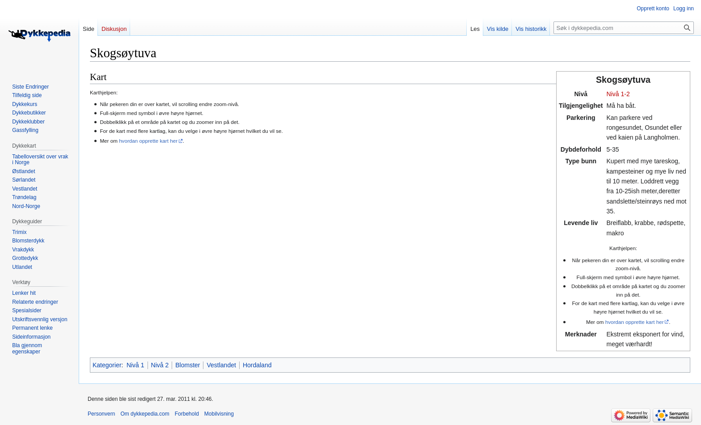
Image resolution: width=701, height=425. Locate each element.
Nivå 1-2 (618, 94)
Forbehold (187, 414)
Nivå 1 (135, 365)
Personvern (101, 414)
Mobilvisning (219, 414)
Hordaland (257, 365)
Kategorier (107, 365)
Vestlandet (221, 365)
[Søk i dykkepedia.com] (623, 27)
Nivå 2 (160, 365)
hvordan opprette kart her (634, 322)
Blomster (187, 365)
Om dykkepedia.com (144, 414)
